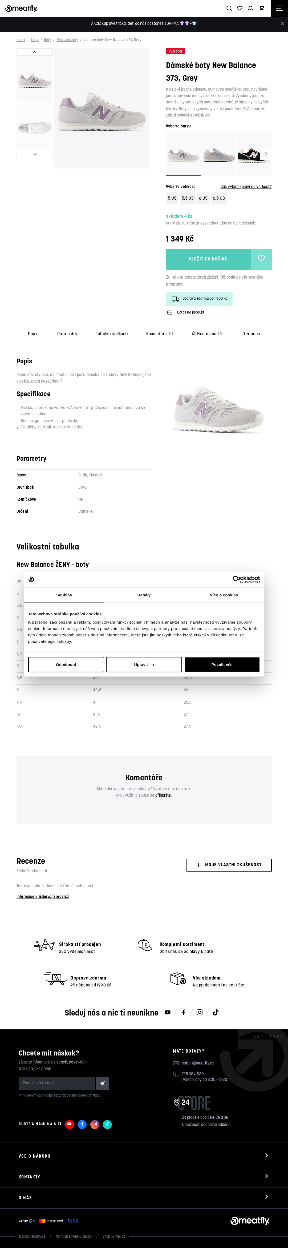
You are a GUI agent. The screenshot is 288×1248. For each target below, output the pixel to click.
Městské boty (67, 40)
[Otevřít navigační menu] (279, 8)
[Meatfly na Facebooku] (183, 1013)
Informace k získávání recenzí (43, 897)
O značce (251, 334)
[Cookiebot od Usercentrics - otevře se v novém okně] (236, 579)
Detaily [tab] (144, 594)
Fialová (95, 475)
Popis (33, 334)
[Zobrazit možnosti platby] (50, 1221)
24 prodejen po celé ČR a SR (205, 1118)
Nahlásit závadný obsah (74, 1236)
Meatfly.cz (38, 1236)
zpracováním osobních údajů (79, 1095)
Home (21, 40)
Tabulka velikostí (112, 334)
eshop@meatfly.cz (198, 1063)
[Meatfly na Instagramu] (199, 1013)
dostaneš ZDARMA (163, 24)
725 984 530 (193, 1074)
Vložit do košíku (208, 259)
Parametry (67, 334)
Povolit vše (221, 664)
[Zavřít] (282, 23)
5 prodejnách (244, 224)
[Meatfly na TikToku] (215, 1013)
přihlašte (163, 796)
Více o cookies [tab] (224, 594)
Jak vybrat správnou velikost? (246, 187)
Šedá (82, 475)
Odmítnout (66, 664)
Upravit (144, 664)
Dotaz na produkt (185, 313)
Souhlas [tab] (64, 594)
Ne (80, 500)
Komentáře (159, 334)
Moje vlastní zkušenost (229, 865)
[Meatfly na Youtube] (167, 1013)
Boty (47, 40)
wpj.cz (120, 1236)
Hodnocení (208, 334)
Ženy (35, 40)
